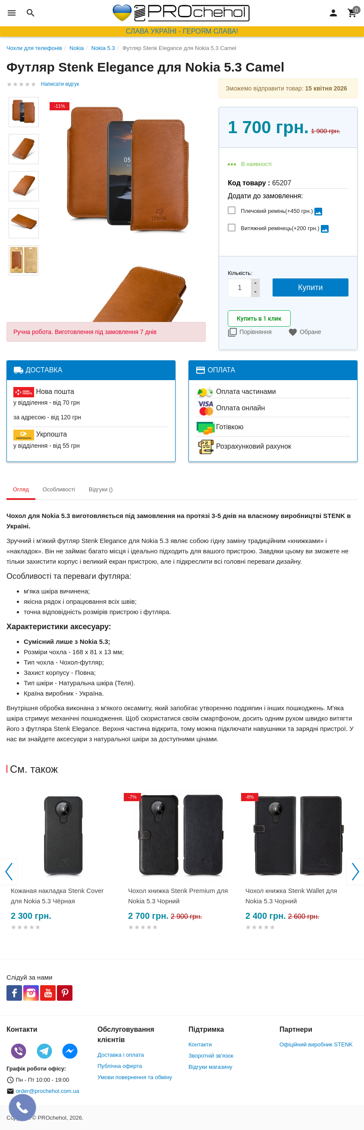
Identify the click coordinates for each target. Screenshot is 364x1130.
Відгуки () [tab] (101, 489)
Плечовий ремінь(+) (282, 211)
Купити (310, 287)
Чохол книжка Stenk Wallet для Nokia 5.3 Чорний (291, 896)
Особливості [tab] (59, 489)
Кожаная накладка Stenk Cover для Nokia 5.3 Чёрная (57, 896)
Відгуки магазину (210, 1067)
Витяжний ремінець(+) (285, 229)
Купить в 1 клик (259, 318)
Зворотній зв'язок (210, 1055)
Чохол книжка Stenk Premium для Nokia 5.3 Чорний (178, 896)
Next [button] (355, 872)
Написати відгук (60, 84)
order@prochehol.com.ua (47, 1091)
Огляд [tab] (21, 489)
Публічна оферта (119, 1066)
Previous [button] (8, 872)
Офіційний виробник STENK (316, 1044)
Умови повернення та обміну (134, 1077)
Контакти (200, 1044)
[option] (65, 869)
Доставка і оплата (120, 1055)
